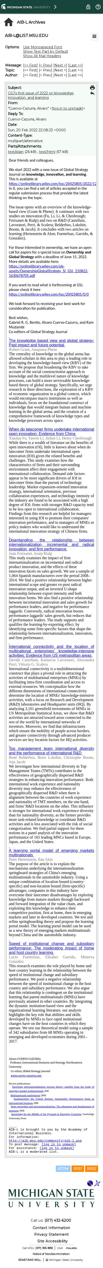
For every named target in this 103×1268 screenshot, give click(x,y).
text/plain (16, 152)
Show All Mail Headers (42, 56)
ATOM (63, 1169)
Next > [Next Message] (60, 65)
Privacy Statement (51, 1234)
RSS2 (91, 1169)
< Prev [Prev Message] (45, 65)
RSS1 (78, 1169)
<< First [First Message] (30, 65)
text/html (47, 152)
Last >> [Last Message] (75, 65)
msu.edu (71, 1248)
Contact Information (51, 1228)
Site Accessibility (52, 1241)
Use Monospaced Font (42, 47)
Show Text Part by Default (45, 51)
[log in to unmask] (67, 108)
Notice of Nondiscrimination (51, 1254)
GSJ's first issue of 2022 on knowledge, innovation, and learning (41, 95)
